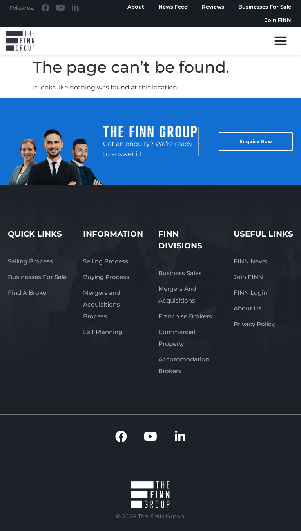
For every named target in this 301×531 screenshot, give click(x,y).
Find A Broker (28, 292)
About (135, 7)
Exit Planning (102, 332)
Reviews (213, 7)
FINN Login (250, 292)
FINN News (250, 261)
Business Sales (180, 273)
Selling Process (30, 261)
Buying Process (106, 277)
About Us (247, 308)
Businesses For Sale (264, 7)
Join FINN (278, 20)
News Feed (173, 7)
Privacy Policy (254, 324)
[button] (281, 41)
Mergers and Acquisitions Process (101, 304)
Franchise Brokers (185, 316)
